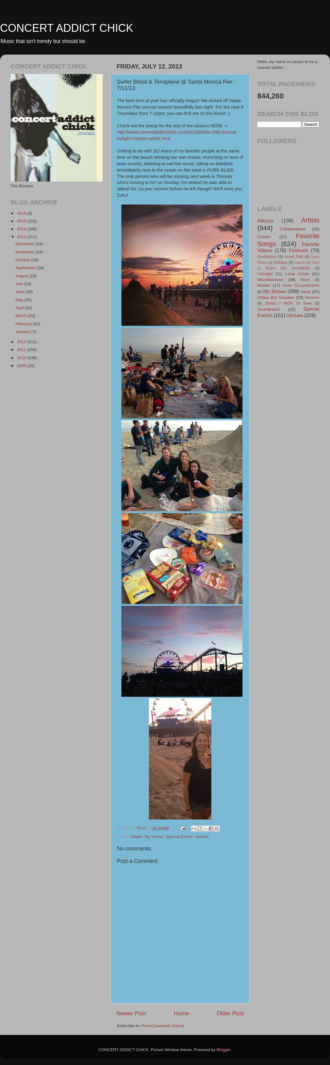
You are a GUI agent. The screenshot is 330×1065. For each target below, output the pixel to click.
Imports (300, 262)
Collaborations (293, 229)
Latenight (264, 274)
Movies (263, 285)
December (25, 244)
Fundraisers (267, 257)
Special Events (179, 836)
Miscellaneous (270, 279)
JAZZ (315, 262)
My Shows (154, 836)
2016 (22, 213)
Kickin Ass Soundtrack (288, 268)
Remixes (312, 297)
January (23, 331)
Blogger (223, 1049)
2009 (22, 365)
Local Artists (297, 274)
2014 (22, 229)
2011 (22, 349)
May (19, 300)
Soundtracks (268, 309)
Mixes (305, 280)
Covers (263, 237)
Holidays (280, 262)
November (25, 252)
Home (181, 1013)
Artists (137, 836)
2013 (22, 237)
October (23, 260)
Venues (202, 836)
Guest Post (293, 257)
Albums (265, 220)
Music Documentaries (301, 285)
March (21, 315)
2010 (22, 358)
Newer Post (131, 1013)
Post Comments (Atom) (163, 1025)
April (20, 307)
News (306, 291)
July (19, 284)
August (22, 276)
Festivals (298, 250)
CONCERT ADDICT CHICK (66, 28)
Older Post (230, 1013)
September (26, 267)
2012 (22, 341)
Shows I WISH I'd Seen (288, 303)
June (20, 291)
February (24, 324)
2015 (22, 221)
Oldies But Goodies (275, 297)
